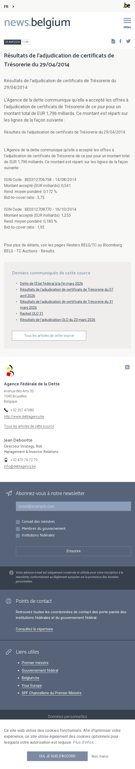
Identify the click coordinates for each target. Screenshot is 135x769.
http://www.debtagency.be (24, 417)
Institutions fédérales (38, 535)
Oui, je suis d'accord (57, 756)
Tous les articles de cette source (49, 336)
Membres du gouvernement (43, 529)
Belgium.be (30, 678)
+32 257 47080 (22, 410)
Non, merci (100, 756)
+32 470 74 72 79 (24, 460)
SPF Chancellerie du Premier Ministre (51, 693)
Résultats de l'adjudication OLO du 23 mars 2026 (57, 320)
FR (6, 6)
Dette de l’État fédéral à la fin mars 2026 (51, 284)
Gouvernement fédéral (40, 670)
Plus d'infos (83, 742)
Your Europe (32, 685)
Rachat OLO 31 (31, 314)
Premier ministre (35, 663)
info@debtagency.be (20, 466)
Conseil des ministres (38, 522)
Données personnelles (67, 716)
